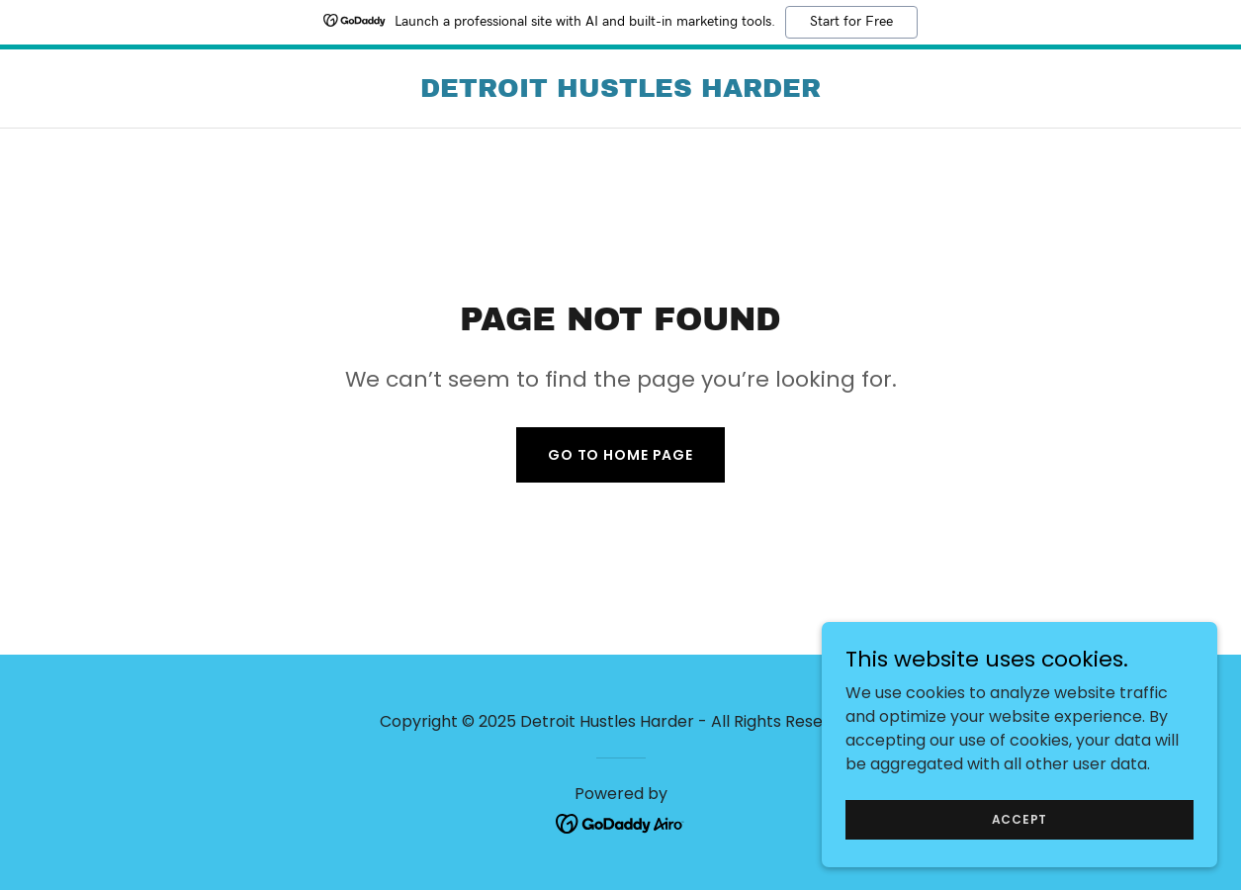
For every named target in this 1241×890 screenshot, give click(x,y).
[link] (620, 91)
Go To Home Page (620, 455)
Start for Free (851, 22)
